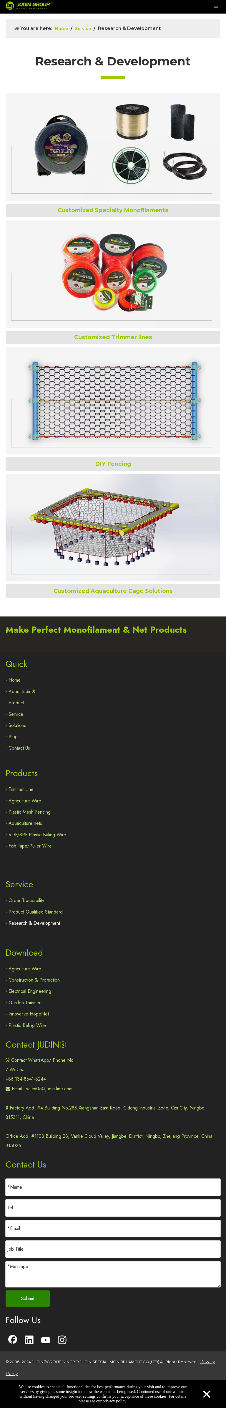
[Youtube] (46, 1340)
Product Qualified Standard (36, 912)
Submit (27, 1298)
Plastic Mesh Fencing (30, 812)
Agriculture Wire (25, 800)
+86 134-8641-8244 (26, 1079)
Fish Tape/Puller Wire (30, 846)
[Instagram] (62, 1340)
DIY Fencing (113, 464)
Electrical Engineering (30, 991)
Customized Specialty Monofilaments (113, 210)
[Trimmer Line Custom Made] (113, 274)
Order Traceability (26, 900)
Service (16, 714)
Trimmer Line (21, 789)
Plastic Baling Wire (27, 1025)
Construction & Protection (34, 980)
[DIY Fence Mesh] (113, 400)
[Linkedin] (29, 1340)
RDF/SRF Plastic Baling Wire (37, 834)
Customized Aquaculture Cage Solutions (113, 591)
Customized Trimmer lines (113, 337)
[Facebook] (13, 1340)
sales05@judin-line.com (49, 1088)
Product (16, 702)
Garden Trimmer (25, 1002)
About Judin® (22, 691)
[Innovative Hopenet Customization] (113, 527)
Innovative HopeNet (29, 1013)
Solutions (17, 725)
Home (15, 680)
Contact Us (19, 748)
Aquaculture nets (25, 823)
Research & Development (34, 923)
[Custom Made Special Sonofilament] (113, 147)
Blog (13, 736)
